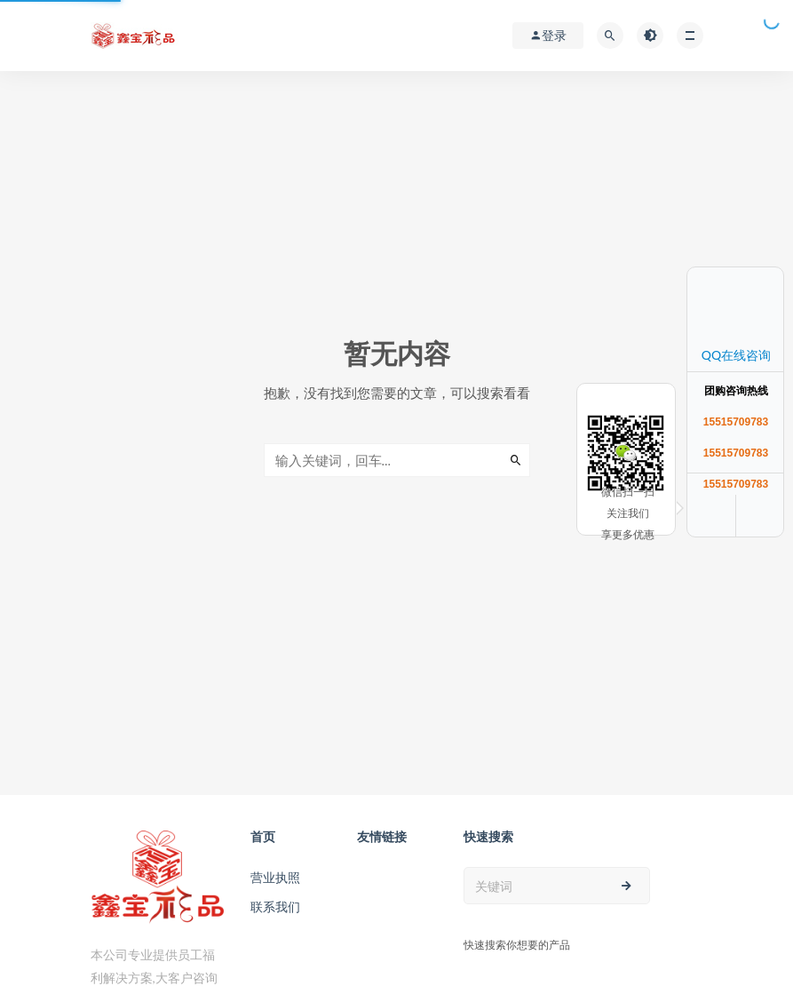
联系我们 (275, 906)
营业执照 (275, 877)
